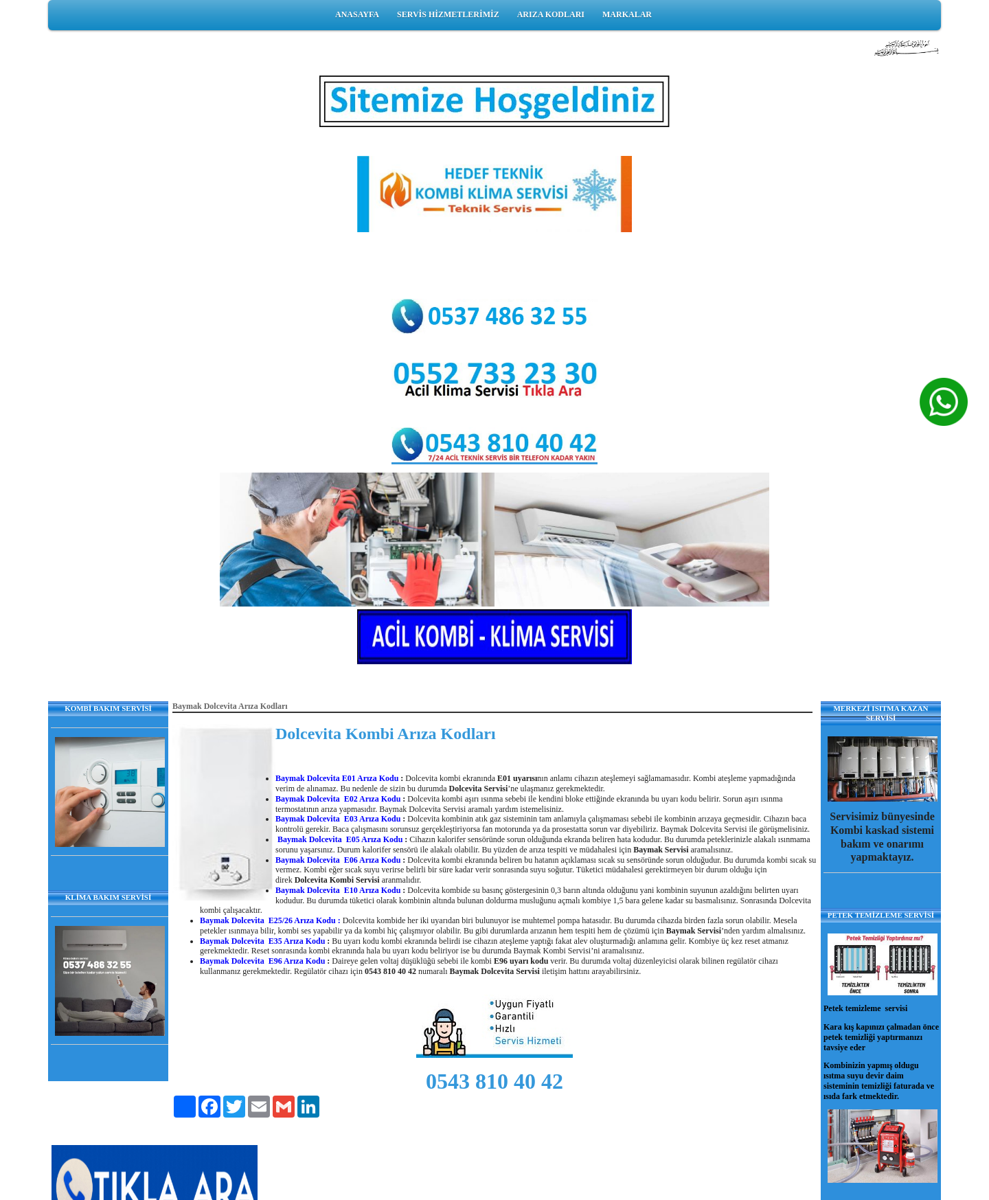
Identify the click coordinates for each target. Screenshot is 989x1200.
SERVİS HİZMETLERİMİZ (448, 14)
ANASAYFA (357, 14)
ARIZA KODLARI (550, 14)
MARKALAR (627, 14)
